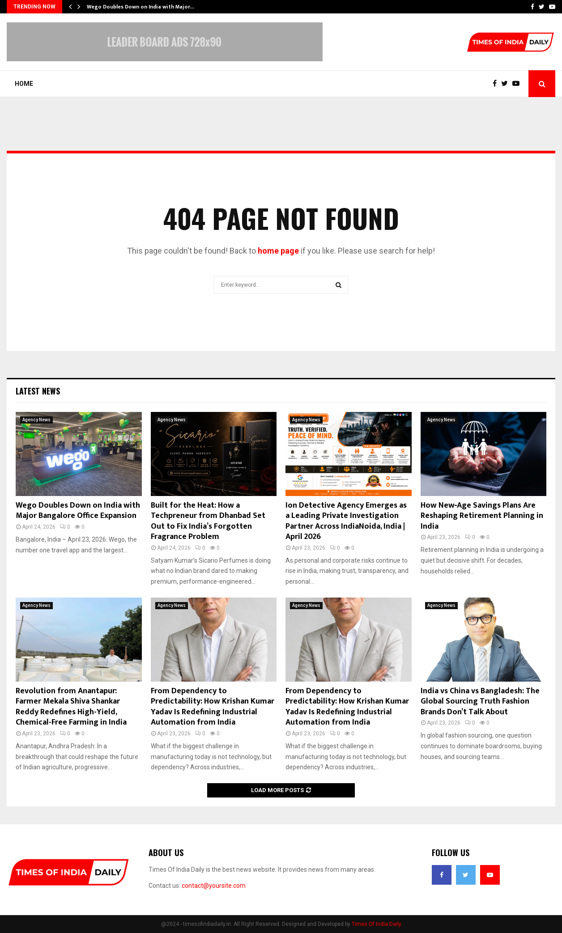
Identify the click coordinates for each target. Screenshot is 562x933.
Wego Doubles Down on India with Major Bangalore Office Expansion (78, 510)
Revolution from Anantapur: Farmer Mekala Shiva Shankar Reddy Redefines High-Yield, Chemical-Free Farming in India (71, 706)
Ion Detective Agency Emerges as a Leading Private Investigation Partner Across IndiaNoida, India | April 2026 (346, 521)
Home (24, 83)
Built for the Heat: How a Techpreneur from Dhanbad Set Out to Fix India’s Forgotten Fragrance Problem (208, 521)
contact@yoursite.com (214, 885)
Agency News (36, 419)
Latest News (38, 391)
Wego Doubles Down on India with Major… (140, 6)
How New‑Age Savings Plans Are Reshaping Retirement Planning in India (482, 516)
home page (278, 250)
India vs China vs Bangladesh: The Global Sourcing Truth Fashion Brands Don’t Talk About (480, 701)
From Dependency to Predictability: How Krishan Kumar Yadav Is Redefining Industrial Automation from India (212, 706)
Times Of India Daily (376, 924)
